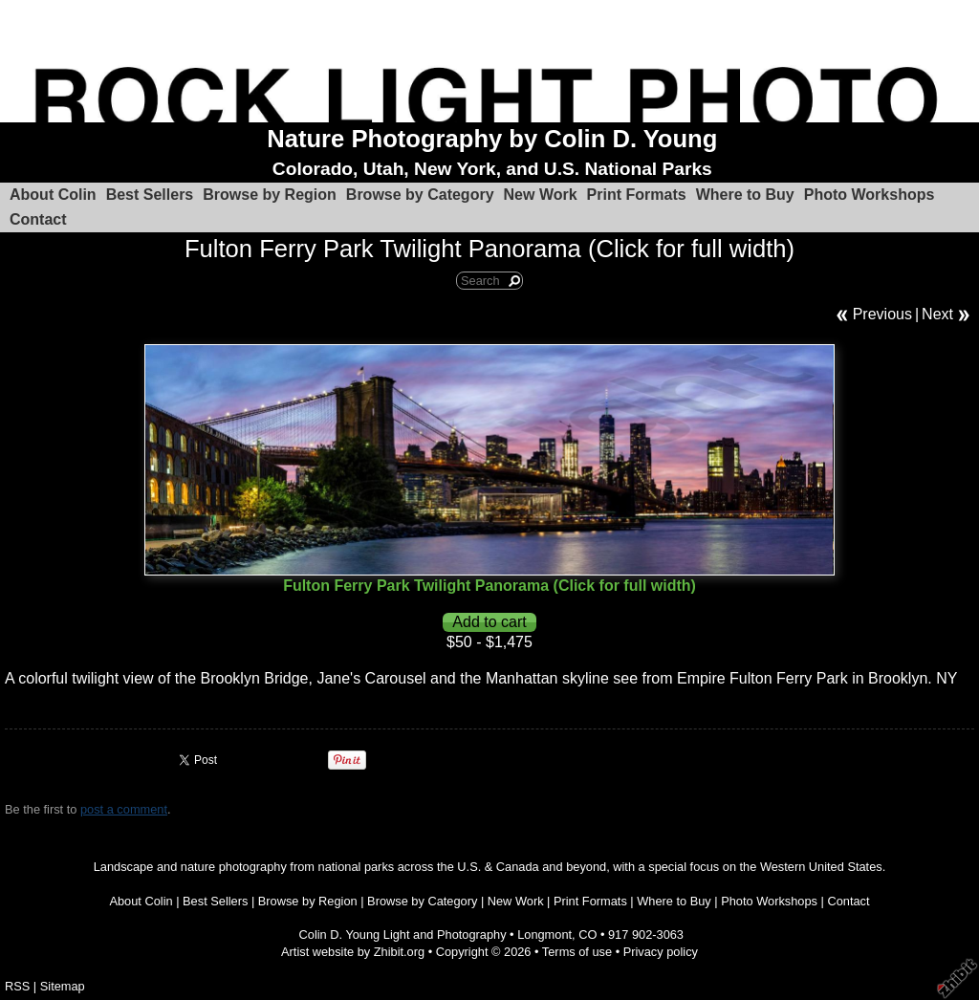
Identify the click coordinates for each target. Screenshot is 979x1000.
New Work (540, 194)
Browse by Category (420, 194)
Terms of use (577, 952)
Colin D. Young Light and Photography (403, 934)
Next (937, 314)
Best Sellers (150, 194)
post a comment (123, 809)
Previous (882, 314)
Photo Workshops (869, 194)
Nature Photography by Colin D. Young (492, 138)
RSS (17, 986)
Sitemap (62, 986)
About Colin (53, 194)
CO (587, 934)
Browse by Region (270, 194)
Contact (38, 219)
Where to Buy (745, 194)
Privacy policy (660, 952)
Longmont (544, 934)
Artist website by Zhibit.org (352, 952)
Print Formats (636, 194)
